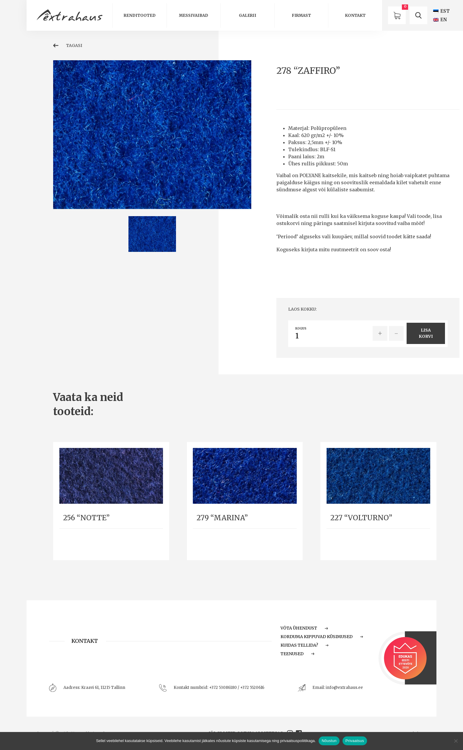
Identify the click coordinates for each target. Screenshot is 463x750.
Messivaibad (193, 15)
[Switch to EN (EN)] (440, 19)
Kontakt (355, 15)
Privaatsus (354, 740)
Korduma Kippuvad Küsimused (322, 636)
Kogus (301, 328)
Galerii (247, 15)
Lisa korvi (426, 333)
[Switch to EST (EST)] (441, 11)
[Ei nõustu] (456, 741)
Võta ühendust (304, 628)
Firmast (301, 15)
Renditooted (140, 15)
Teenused (297, 653)
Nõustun (329, 740)
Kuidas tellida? (305, 645)
